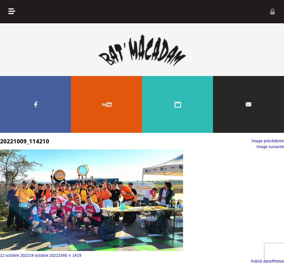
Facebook (35, 104)
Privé (272, 11)
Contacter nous (248, 104)
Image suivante (270, 146)
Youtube (106, 104)
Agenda (177, 104)
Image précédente (268, 141)
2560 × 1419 (69, 255)
